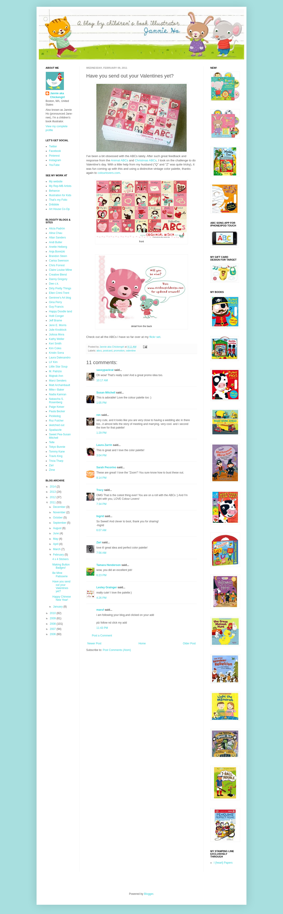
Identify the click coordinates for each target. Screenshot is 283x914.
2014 (53, 486)
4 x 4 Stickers (60, 559)
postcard (107, 350)
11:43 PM (102, 627)
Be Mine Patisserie (60, 574)
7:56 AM (101, 552)
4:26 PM (101, 597)
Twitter (53, 146)
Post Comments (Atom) (117, 650)
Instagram (55, 160)
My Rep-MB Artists (60, 186)
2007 (53, 629)
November (59, 512)
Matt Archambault (59, 385)
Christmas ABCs (146, 160)
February (59, 554)
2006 (53, 634)
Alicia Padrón (57, 228)
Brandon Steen (58, 256)
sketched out (56, 425)
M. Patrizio (55, 371)
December (59, 507)
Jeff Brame (55, 320)
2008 (53, 623)
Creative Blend (58, 274)
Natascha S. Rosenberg (56, 400)
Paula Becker (57, 411)
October (58, 517)
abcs (99, 350)
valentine (131, 350)
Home (142, 643)
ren (98, 415)
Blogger (148, 893)
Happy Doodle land (60, 311)
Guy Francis (56, 306)
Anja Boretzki (57, 251)
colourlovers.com (109, 172)
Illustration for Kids (60, 195)
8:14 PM (101, 477)
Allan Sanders (57, 237)
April (56, 544)
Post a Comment (102, 635)
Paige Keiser (56, 406)
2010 (53, 613)
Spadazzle (55, 429)
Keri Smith (55, 343)
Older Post (189, 643)
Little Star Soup (58, 366)
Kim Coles (55, 348)
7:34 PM (101, 504)
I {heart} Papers (223, 862)
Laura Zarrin (104, 445)
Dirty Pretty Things (60, 288)
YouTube (54, 165)
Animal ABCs (119, 160)
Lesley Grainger (106, 587)
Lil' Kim (53, 362)
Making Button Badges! (61, 566)
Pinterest (54, 155)
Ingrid (100, 516)
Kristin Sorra (56, 352)
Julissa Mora (56, 334)
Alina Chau (55, 233)
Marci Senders (57, 380)
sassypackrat (105, 370)
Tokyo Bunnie (57, 446)
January (58, 606)
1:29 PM (101, 432)
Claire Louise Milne (60, 269)
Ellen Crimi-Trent (59, 292)
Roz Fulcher (56, 420)
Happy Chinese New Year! (61, 598)
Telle (52, 442)
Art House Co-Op (59, 209)
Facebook (55, 151)
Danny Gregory (58, 279)
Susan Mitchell (105, 392)
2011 (53, 502)
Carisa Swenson (59, 260)
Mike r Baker (56, 389)
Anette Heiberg (58, 246)
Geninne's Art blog (60, 297)
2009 (53, 618)
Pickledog (55, 416)
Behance (54, 190)
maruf (100, 609)
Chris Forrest (57, 265)
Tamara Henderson (108, 565)
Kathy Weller (56, 339)
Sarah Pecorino (106, 467)
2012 (53, 497)
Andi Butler (55, 242)
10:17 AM (102, 380)
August (57, 528)
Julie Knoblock (57, 329)
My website (56, 181)
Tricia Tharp (56, 460)
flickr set (154, 337)
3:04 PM (101, 455)
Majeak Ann (56, 375)
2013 (53, 491)
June (56, 533)
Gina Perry (55, 302)
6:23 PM (101, 575)
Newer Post (94, 643)
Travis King (56, 456)
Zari (98, 542)
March (57, 549)
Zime (52, 469)
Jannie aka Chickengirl (57, 95)
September (60, 522)
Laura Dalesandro (59, 357)
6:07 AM (101, 530)
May (56, 538)
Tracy (99, 490)
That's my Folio (58, 199)
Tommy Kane (57, 451)
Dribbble (54, 204)
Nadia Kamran (57, 394)
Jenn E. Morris (57, 325)
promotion (119, 350)
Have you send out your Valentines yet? (61, 586)
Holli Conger (56, 316)
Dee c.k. (54, 283)
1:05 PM (101, 402)
